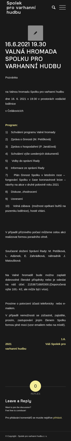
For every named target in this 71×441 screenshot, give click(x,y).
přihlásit (57, 417)
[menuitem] (51, 7)
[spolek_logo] (29, 7)
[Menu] (60, 7)
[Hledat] (51, 7)
